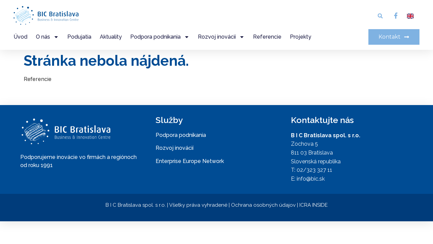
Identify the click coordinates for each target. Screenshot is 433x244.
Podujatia (79, 37)
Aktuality (111, 37)
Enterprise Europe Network (190, 161)
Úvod (20, 37)
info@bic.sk (311, 179)
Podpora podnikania (159, 37)
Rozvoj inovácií (221, 37)
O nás (47, 37)
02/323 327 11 (314, 170)
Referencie (267, 37)
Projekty (300, 37)
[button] (380, 16)
